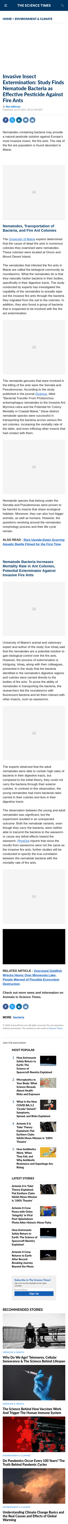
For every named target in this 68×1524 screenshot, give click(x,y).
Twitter (12, 120)
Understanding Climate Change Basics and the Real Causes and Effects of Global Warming (33, 1516)
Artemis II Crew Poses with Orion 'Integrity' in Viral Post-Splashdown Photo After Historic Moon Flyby (31, 1215)
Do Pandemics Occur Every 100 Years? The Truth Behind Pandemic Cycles (34, 1462)
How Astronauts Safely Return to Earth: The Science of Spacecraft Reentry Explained (24, 1237)
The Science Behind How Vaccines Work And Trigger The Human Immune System (32, 1411)
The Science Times (34, 5)
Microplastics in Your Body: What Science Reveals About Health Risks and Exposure (28, 1087)
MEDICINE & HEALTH (13, 1352)
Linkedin (19, 120)
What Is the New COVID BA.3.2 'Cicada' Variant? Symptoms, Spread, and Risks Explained (33, 1109)
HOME (7, 19)
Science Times (55, 1028)
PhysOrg (23, 841)
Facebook (6, 120)
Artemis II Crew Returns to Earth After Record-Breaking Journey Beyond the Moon (23, 1259)
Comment (26, 120)
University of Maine (22, 239)
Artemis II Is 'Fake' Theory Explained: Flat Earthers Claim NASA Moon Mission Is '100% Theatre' (24, 1193)
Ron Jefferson (13, 106)
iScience (41, 394)
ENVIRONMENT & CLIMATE (33, 19)
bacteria (18, 1017)
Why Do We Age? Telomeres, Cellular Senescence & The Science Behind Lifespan (34, 1359)
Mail (32, 120)
